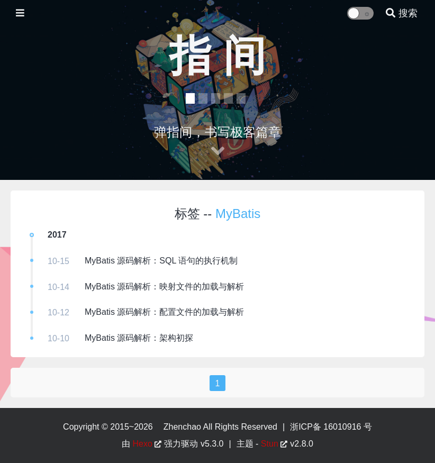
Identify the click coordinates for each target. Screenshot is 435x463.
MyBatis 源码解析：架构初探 (139, 337)
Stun (269, 443)
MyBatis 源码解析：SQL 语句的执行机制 (161, 260)
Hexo (142, 443)
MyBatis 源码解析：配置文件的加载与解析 (164, 311)
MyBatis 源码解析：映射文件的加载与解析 (164, 286)
